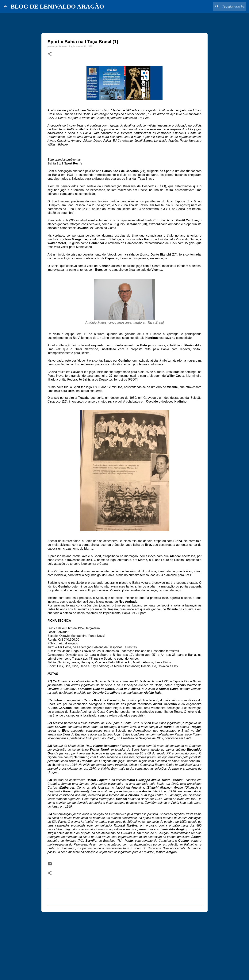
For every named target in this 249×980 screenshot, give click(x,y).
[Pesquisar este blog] (226, 6)
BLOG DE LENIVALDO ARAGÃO (57, 6)
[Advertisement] (124, 944)
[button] (50, 54)
